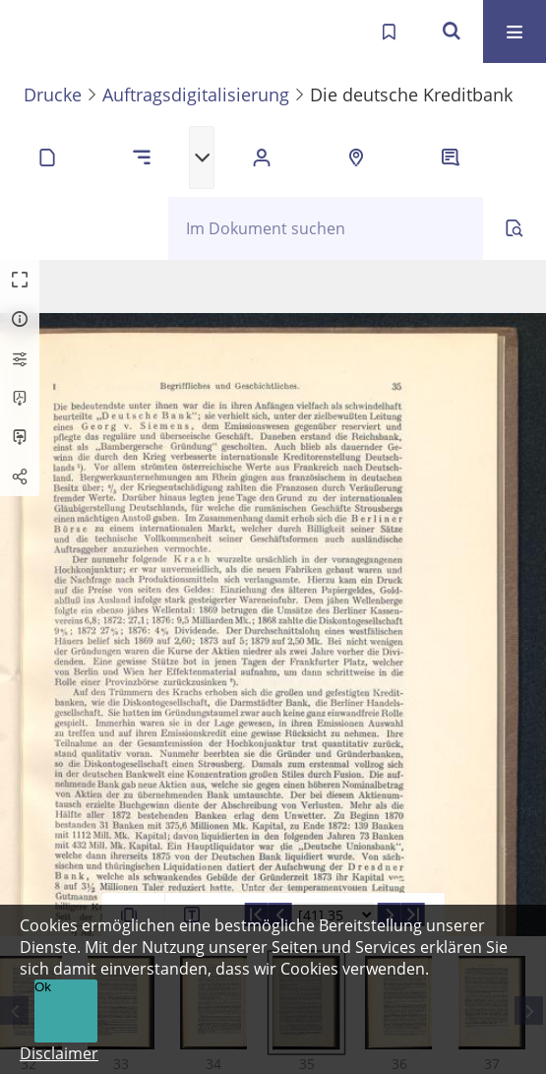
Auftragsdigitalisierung (195, 94)
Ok (42, 986)
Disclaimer (59, 1053)
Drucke (53, 94)
